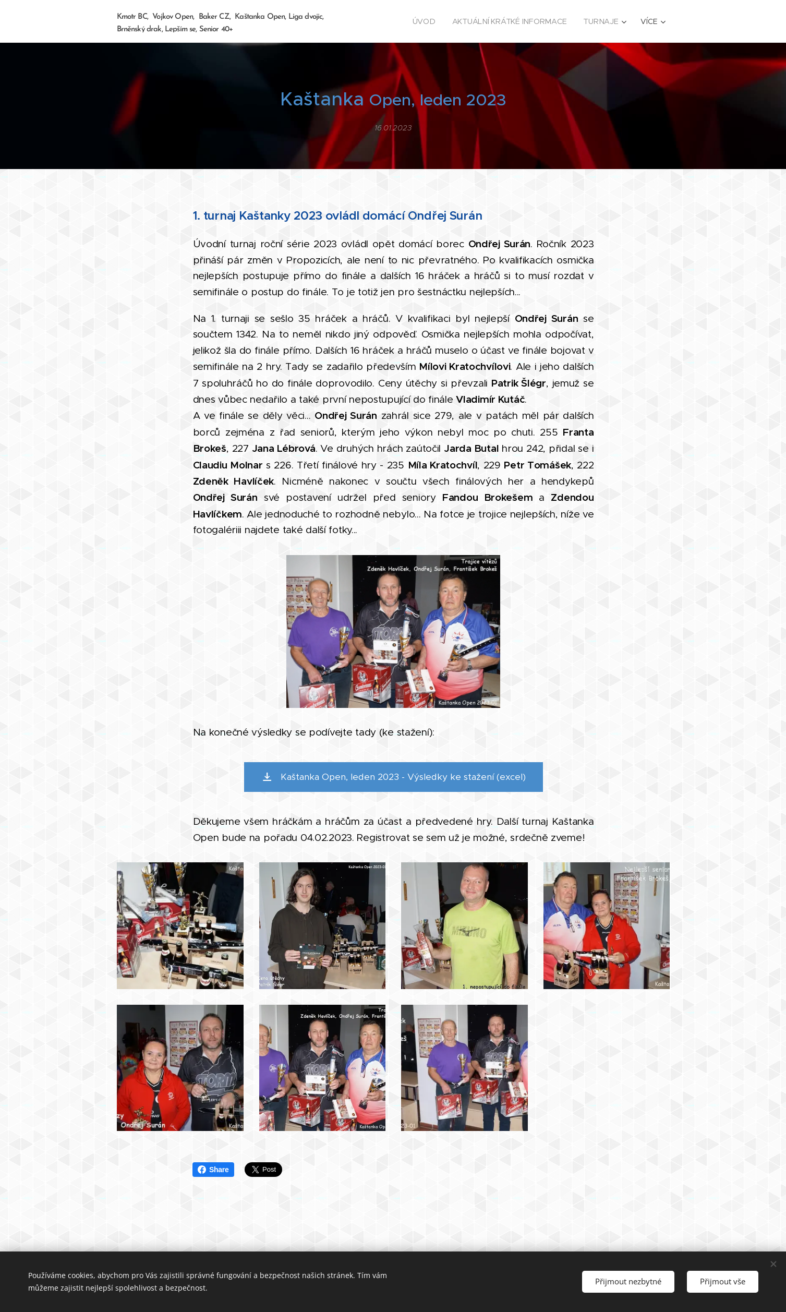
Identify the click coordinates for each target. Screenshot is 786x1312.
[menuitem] (428, 21)
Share (213, 1169)
